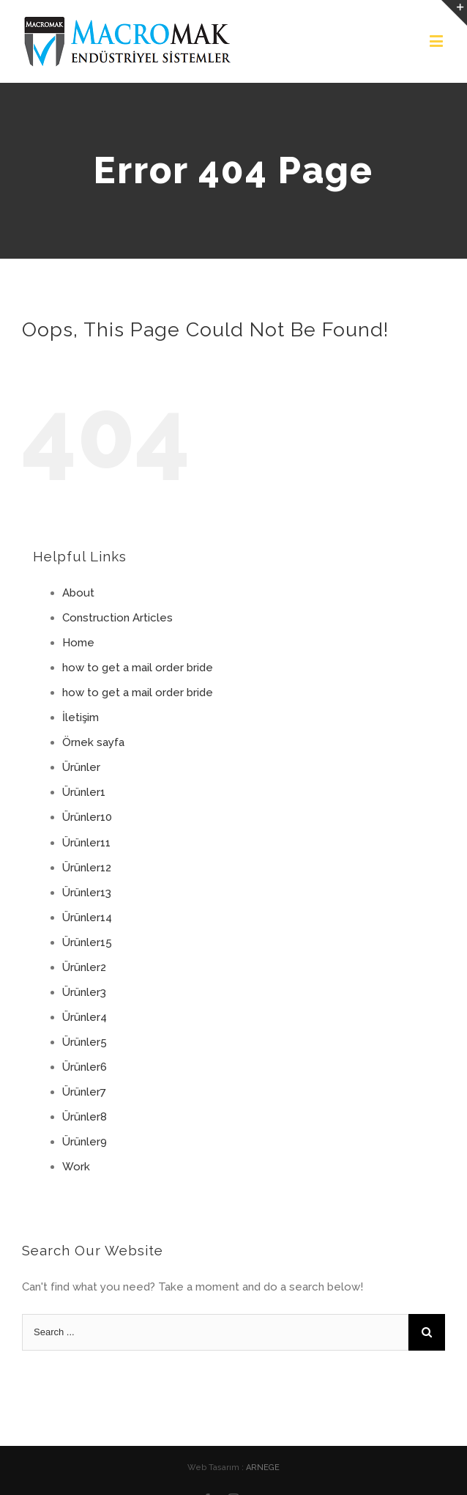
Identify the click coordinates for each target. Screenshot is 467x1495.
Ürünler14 (87, 917)
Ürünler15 (87, 942)
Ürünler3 (84, 992)
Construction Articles (117, 617)
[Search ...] (215, 1332)
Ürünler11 (86, 842)
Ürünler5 (84, 1042)
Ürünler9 (84, 1141)
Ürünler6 (84, 1067)
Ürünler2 (84, 967)
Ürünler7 (84, 1092)
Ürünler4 (84, 1017)
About (78, 592)
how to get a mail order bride (137, 667)
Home (78, 642)
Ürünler (81, 767)
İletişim (80, 717)
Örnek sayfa (93, 742)
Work (76, 1166)
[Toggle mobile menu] (437, 40)
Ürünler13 (86, 892)
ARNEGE (263, 1467)
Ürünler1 (83, 792)
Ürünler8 (84, 1116)
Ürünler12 (86, 867)
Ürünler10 (87, 817)
